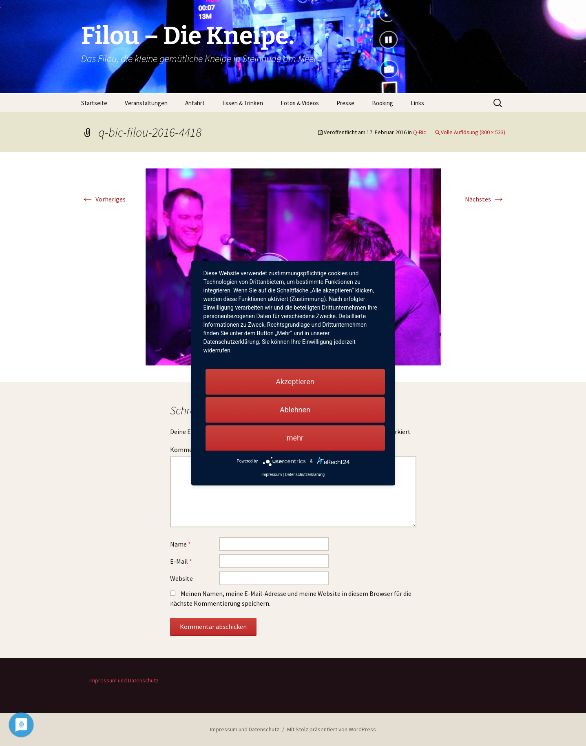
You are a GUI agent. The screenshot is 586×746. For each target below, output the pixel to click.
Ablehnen (295, 409)
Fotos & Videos (300, 103)
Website (181, 578)
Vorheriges (103, 199)
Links (417, 103)
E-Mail (181, 561)
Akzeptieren (295, 381)
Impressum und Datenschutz (124, 680)
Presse (345, 103)
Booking (382, 103)
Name (180, 544)
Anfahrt (195, 103)
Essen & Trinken (242, 103)
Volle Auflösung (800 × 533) (473, 132)
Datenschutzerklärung (305, 474)
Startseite (94, 103)
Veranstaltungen (146, 103)
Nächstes (485, 199)
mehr (295, 437)
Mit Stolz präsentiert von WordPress (331, 729)
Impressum (271, 474)
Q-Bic (419, 132)
